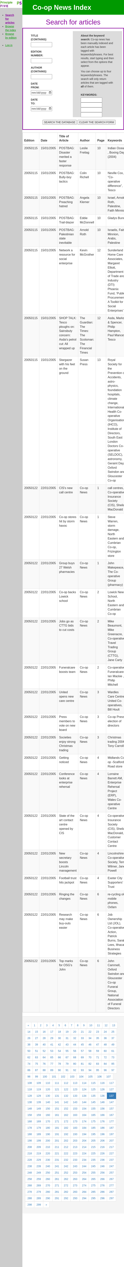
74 (28, 1063)
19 (67, 1031)
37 (112, 1038)
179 (39, 1127)
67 (67, 1057)
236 (102, 1159)
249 (39, 1172)
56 (74, 1050)
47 (97, 1044)
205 (93, 1140)
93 (82, 1070)
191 (57, 1134)
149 (39, 1108)
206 (102, 1140)
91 (67, 1070)
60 (105, 1050)
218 (29, 1153)
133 (75, 1095)
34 (89, 1038)
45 (82, 1044)
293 (75, 1198)
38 (28, 1044)
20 (74, 1031)
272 (66, 1185)
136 (102, 1095)
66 (59, 1057)
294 (84, 1198)
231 (57, 1159)
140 (48, 1102)
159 (39, 1114)
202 (66, 1140)
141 (57, 1102)
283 (75, 1191)
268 (29, 1185)
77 (51, 1063)
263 (75, 1179)
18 (59, 1031)
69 (82, 1057)
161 (57, 1114)
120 (48, 1089)
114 (84, 1082)
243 (75, 1166)
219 (39, 1153)
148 (29, 1108)
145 (93, 1102)
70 (89, 1057)
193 (75, 1134)
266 (102, 1179)
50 (28, 1050)
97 (112, 1070)
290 (48, 1198)
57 (82, 1050)
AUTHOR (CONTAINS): (37, 69)
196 (102, 1134)
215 (93, 1147)
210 (48, 1147)
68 (74, 1057)
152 (66, 1108)
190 (48, 1134)
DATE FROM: (35, 85)
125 (93, 1089)
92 (74, 1070)
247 (111, 1166)
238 (29, 1166)
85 (112, 1063)
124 (84, 1089)
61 (112, 1050)
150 (48, 1108)
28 (44, 1038)
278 (29, 1191)
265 (93, 1179)
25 (112, 1031)
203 (75, 1140)
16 (44, 1031)
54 (59, 1050)
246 (102, 1166)
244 (84, 1166)
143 (75, 1102)
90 (59, 1070)
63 (36, 1057)
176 (102, 1121)
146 (102, 1102)
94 (89, 1070)
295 (93, 1198)
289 (39, 1198)
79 (67, 1063)
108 (29, 1082)
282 (66, 1191)
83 (97, 1063)
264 (84, 1179)
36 (105, 1038)
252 (66, 1172)
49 (112, 1044)
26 (28, 1038)
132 (66, 1095)
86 (28, 1070)
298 (29, 1204)
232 (66, 1159)
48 (105, 1044)
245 (93, 1166)
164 (84, 1114)
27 (36, 1038)
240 (48, 1166)
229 (39, 1159)
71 (97, 1057)
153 (75, 1108)
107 (108, 1076)
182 (66, 1127)
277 (111, 1185)
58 (89, 1050)
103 (72, 1076)
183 (75, 1127)
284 (84, 1191)
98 (28, 1076)
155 (93, 1108)
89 (51, 1070)
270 (48, 1185)
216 (102, 1147)
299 (39, 1204)
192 (66, 1134)
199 (39, 1140)
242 (66, 1166)
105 (90, 1076)
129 (39, 1095)
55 (67, 1050)
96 (105, 1070)
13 (113, 1025)
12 (106, 1025)
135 (93, 1095)
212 (66, 1147)
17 (51, 1031)
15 (36, 1031)
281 (57, 1191)
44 (74, 1044)
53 (51, 1050)
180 (48, 1127)
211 (57, 1147)
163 (75, 1114)
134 (84, 1095)
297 (111, 1198)
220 (48, 1153)
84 (105, 1063)
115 (93, 1082)
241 (57, 1166)
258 (29, 1179)
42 (59, 1044)
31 (67, 1038)
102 (63, 1076)
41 (51, 1044)
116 (102, 1082)
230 (48, 1159)
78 (59, 1063)
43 (67, 1044)
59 (97, 1050)
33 (82, 1038)
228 (29, 1159)
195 (93, 1134)
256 (102, 1172)
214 (84, 1147)
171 (57, 1121)
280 (48, 1191)
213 (75, 1147)
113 (75, 1082)
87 (36, 1070)
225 (93, 1153)
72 (105, 1057)
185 (93, 1127)
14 (28, 1031)
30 (59, 1038)
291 (57, 1198)
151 (57, 1108)
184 (84, 1127)
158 (29, 1114)
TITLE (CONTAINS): (37, 37)
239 (39, 1166)
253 (75, 1172)
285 (93, 1191)
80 (74, 1063)
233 (75, 1159)
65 (51, 1057)
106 (99, 1076)
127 (111, 1089)
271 (57, 1185)
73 (112, 1057)
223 (75, 1153)
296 (102, 1198)
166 (102, 1114)
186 (102, 1127)
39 (36, 1044)
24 (105, 1031)
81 (82, 1063)
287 (111, 1191)
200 (48, 1140)
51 (36, 1050)
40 (44, 1044)
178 (29, 1127)
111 (57, 1082)
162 (66, 1114)
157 (111, 1108)
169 (39, 1121)
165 (93, 1114)
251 (57, 1172)
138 (29, 1102)
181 (57, 1127)
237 (111, 1159)
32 (74, 1038)
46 (89, 1044)
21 (82, 1031)
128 (29, 1095)
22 (89, 1031)
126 (102, 1089)
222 (66, 1153)
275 (93, 1185)
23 (97, 1031)
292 (66, 1198)
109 (39, 1082)
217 (111, 1147)
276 (102, 1185)
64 (44, 1057)
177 (111, 1121)
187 (111, 1127)
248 (29, 1172)
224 (84, 1153)
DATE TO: (34, 101)
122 (66, 1089)
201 (57, 1140)
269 (39, 1185)
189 (39, 1134)
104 (81, 1076)
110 (48, 1082)
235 (93, 1159)
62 (28, 1057)
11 (98, 1025)
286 (102, 1191)
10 (90, 1025)
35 (97, 1038)
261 (57, 1179)
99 (36, 1076)
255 (93, 1172)
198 (29, 1140)
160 (48, 1114)
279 (39, 1191)
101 (54, 1076)
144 (84, 1102)
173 (75, 1121)
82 (89, 1063)
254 (84, 1172)
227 (111, 1153)
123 (75, 1089)
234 (84, 1159)
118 (29, 1089)
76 (44, 1063)
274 (84, 1185)
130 (48, 1095)
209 (39, 1147)
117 (111, 1082)
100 (45, 1076)
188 (29, 1134)
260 (48, 1179)
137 (111, 1095)
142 (66, 1102)
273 (75, 1185)
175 (93, 1121)
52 (44, 1050)
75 (36, 1063)
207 (111, 1140)
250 (48, 1172)
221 (57, 1153)
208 (29, 1147)
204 (84, 1140)
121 (57, 1089)
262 (66, 1179)
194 (84, 1134)
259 (39, 1179)
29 (51, 1038)
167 (111, 1114)
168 (29, 1121)
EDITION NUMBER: (37, 53)
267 (111, 1179)
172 (66, 1121)
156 (102, 1108)
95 (97, 1070)
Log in (8, 45)
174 (84, 1121)
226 (102, 1153)
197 (111, 1134)
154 (84, 1108)
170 (48, 1121)
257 (111, 1172)
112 (66, 1082)
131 (57, 1095)
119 (39, 1089)
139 (39, 1102)
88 (44, 1070)
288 (29, 1198)
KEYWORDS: (86, 94)
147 (111, 1102)
